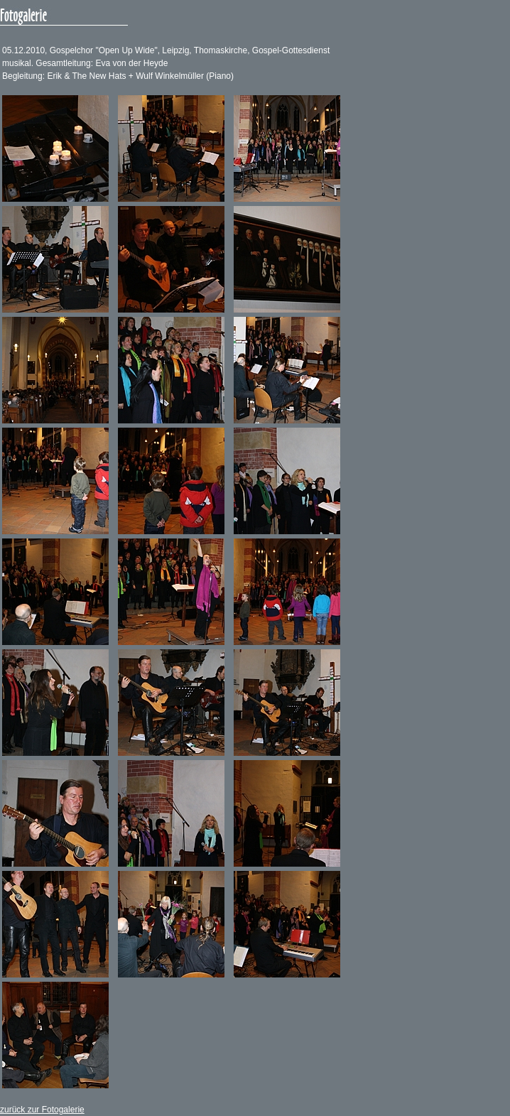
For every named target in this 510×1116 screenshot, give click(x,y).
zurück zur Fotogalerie (42, 1110)
